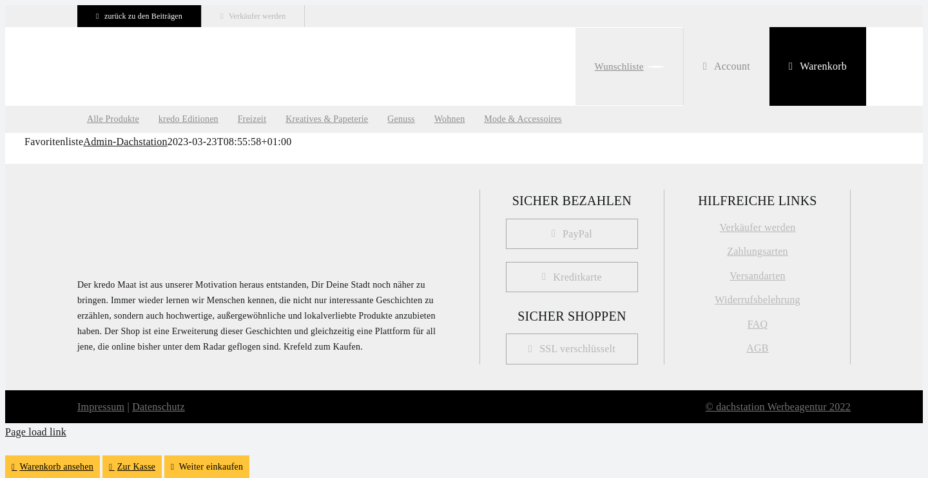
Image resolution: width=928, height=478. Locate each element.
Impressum (100, 406)
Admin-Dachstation (125, 141)
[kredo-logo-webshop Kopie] (157, 49)
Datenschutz (158, 406)
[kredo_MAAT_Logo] (141, 195)
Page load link (35, 431)
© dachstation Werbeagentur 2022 (778, 406)
